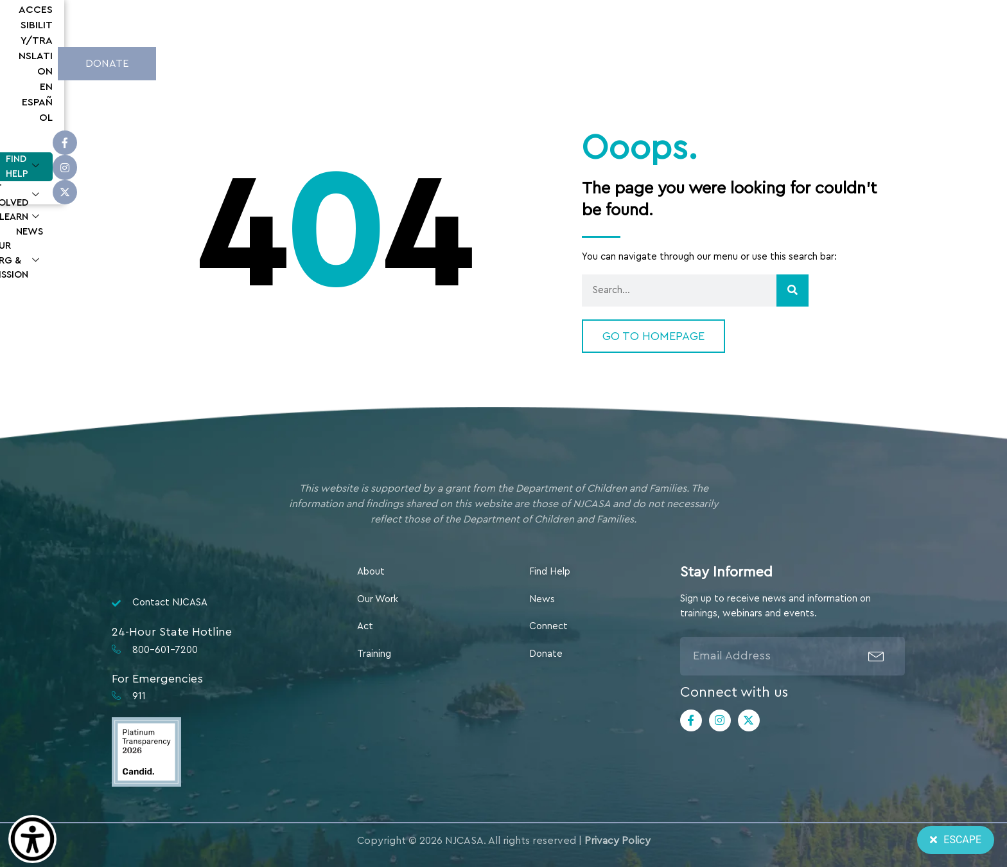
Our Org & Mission (696, 62)
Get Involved (473, 62)
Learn (555, 62)
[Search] (792, 290)
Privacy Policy (617, 841)
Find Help (383, 62)
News (611, 61)
